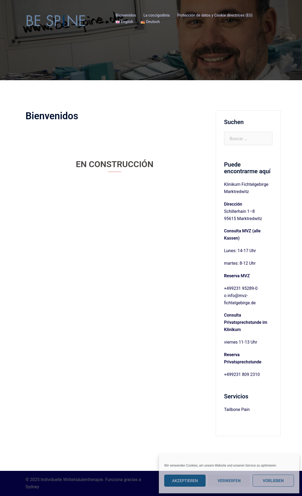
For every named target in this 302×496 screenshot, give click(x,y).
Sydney (32, 486)
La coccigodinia (156, 15)
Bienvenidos (126, 15)
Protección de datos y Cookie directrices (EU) (215, 15)
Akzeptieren (185, 480)
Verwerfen (229, 480)
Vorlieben (273, 480)
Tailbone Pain (237, 409)
